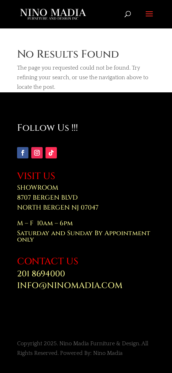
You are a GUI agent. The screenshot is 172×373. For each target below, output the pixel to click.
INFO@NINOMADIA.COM (70, 285)
